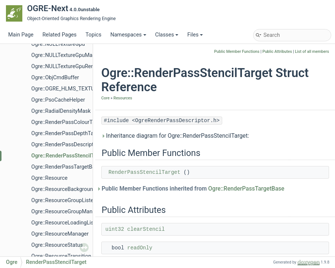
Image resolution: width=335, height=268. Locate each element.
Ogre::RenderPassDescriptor (64, 144)
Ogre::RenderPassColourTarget (68, 122)
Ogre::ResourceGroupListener (66, 200)
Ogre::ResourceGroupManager (67, 211)
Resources (123, 98)
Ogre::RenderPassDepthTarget (67, 133)
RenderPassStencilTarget (144, 172)
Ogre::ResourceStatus (57, 245)
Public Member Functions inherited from (192, 188)
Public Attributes (277, 51)
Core (105, 98)
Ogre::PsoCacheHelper (58, 100)
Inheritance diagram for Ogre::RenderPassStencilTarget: (175, 136)
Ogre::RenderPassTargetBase (66, 167)
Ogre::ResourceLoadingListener (68, 223)
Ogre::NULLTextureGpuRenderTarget (74, 66)
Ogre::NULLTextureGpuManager (68, 55)
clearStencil (146, 229)
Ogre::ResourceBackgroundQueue (71, 189)
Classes (167, 35)
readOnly (139, 248)
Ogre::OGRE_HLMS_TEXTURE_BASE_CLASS (83, 89)
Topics (94, 35)
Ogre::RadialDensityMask (61, 111)
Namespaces (128, 35)
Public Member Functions (236, 51)
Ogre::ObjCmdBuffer (55, 77)
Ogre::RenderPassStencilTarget (68, 156)
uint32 (114, 229)
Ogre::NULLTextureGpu (58, 44)
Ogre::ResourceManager (60, 234)
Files (195, 35)
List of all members (312, 51)
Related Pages (59, 35)
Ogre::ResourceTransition (61, 256)
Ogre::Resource (49, 178)
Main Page (21, 35)
